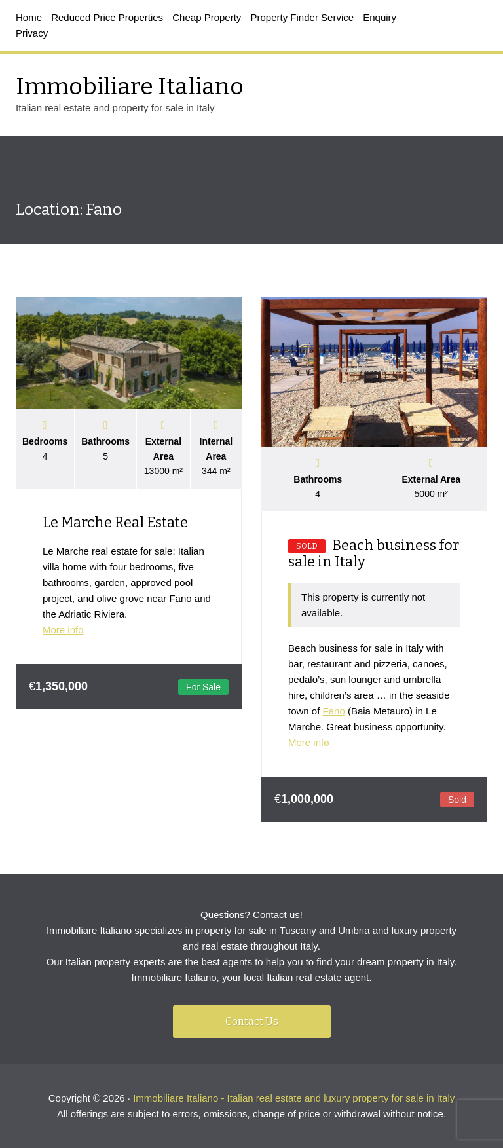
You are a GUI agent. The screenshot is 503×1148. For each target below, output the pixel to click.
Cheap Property (206, 17)
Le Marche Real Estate (115, 522)
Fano (334, 710)
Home (29, 17)
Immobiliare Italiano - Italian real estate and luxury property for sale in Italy (294, 1097)
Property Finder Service (302, 17)
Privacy (32, 33)
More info (63, 629)
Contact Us (251, 1021)
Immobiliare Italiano (130, 86)
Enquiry (379, 17)
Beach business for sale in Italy (373, 553)
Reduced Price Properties (107, 17)
